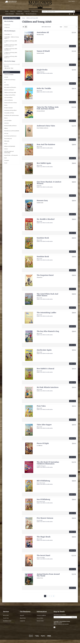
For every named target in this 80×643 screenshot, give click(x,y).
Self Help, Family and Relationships (9, 152)
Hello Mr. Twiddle (44, 88)
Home (6, 11)
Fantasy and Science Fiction (10, 102)
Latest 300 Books (9, 13)
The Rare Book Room (31, 13)
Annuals (6, 77)
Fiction (5, 105)
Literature (6, 123)
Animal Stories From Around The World (48, 575)
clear (12, 68)
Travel (5, 163)
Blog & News (34, 11)
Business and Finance (9, 89)
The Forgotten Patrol (45, 275)
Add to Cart (72, 46)
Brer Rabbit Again (44, 163)
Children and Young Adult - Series (11, 57)
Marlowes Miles (20, 13)
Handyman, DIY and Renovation (11, 115)
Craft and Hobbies (8, 97)
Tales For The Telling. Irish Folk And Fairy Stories (48, 108)
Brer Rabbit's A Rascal (45, 369)
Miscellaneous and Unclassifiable (11, 130)
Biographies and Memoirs (10, 87)
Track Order (6, 618)
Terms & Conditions (41, 615)
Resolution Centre (7, 620)
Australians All (43, 32)
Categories (19, 11)
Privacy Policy (40, 618)
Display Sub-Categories (10, 18)
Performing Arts (8, 138)
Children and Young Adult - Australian (11, 49)
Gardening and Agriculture (10, 110)
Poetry (5, 143)
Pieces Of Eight (43, 443)
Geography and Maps (9, 112)
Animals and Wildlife (8, 74)
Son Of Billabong (43, 499)
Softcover (7, 27)
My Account (6, 615)
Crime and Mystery (8, 100)
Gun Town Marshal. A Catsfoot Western (49, 183)
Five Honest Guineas (45, 518)
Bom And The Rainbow (46, 144)
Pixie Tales (41, 406)
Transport (6, 160)
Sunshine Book (43, 238)
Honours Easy (42, 201)
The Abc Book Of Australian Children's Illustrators (48, 463)
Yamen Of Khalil (43, 51)
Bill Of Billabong (43, 481)
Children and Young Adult (10, 41)
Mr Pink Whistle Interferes (47, 387)
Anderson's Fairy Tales (46, 126)
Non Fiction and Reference (10, 136)
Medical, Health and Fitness (10, 125)
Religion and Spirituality (9, 146)
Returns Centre (40, 620)
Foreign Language (8, 107)
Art (5, 82)
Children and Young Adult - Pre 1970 (11, 53)
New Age (6, 133)
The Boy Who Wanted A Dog (48, 331)
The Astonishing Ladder (46, 313)
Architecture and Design (9, 79)
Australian (8, 34)
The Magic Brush (43, 537)
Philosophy (6, 141)
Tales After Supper (44, 425)
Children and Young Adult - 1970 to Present (11, 45)
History (6, 118)
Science (6, 148)
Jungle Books (42, 70)
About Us (12, 11)
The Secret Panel (43, 555)
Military (6, 128)
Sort (61, 26)
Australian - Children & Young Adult (11, 37)
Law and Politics (8, 120)
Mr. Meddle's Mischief (45, 219)
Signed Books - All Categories (11, 155)
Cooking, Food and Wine (9, 95)
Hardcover (7, 24)
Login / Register (71, 1)
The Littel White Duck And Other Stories (47, 295)
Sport (5, 157)
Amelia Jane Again (44, 350)
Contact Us (27, 11)
